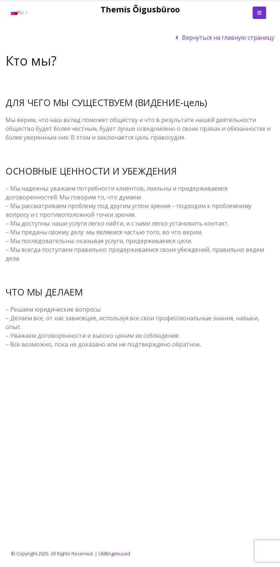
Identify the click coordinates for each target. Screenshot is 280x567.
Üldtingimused (114, 553)
